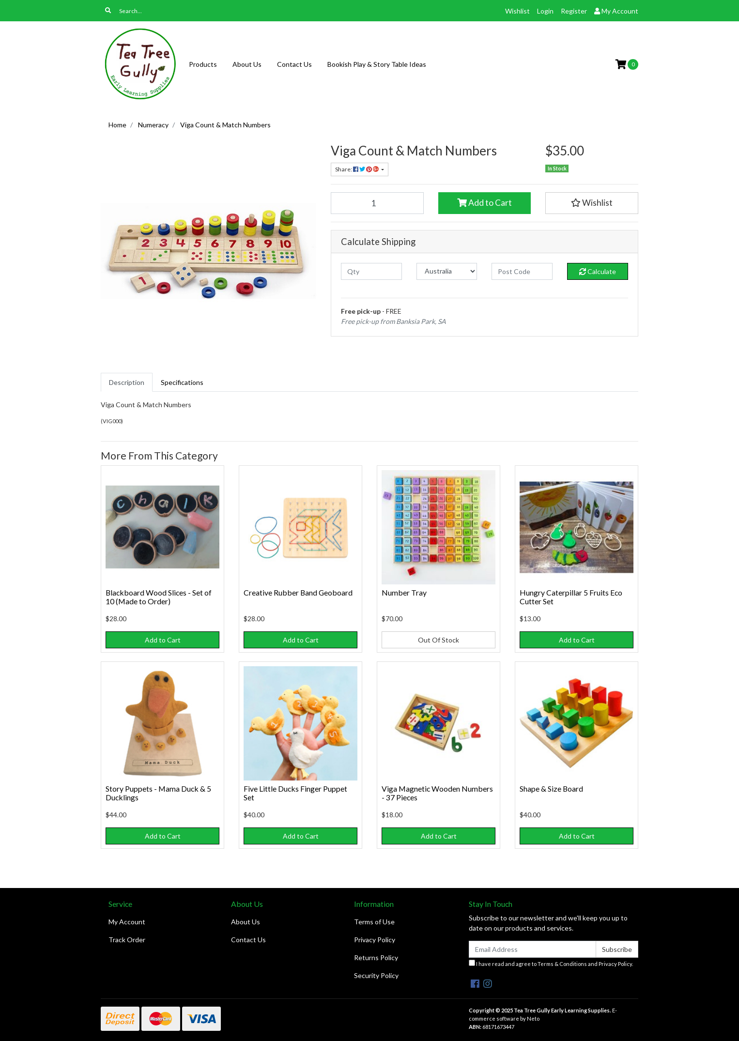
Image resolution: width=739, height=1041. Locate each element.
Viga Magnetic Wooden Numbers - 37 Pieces (437, 793)
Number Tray (404, 592)
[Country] (446, 271)
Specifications (182, 382)
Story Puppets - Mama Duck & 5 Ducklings (158, 793)
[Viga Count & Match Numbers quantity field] (377, 203)
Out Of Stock (438, 640)
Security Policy (376, 975)
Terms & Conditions (562, 964)
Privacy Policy (374, 939)
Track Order (126, 939)
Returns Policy (376, 957)
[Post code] (522, 271)
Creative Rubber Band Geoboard (298, 592)
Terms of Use (374, 922)
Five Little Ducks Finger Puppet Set (295, 793)
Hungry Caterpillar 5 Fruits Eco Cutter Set (571, 597)
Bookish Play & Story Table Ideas (376, 64)
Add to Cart (484, 203)
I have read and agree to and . (551, 963)
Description (126, 382)
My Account (126, 922)
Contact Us (294, 64)
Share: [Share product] (357, 169)
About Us (247, 64)
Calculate (597, 271)
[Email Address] (532, 949)
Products (203, 64)
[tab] (127, 382)
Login (545, 11)
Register (574, 11)
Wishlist (517, 11)
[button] (591, 203)
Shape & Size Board (551, 788)
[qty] (371, 271)
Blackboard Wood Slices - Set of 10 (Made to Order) (159, 597)
